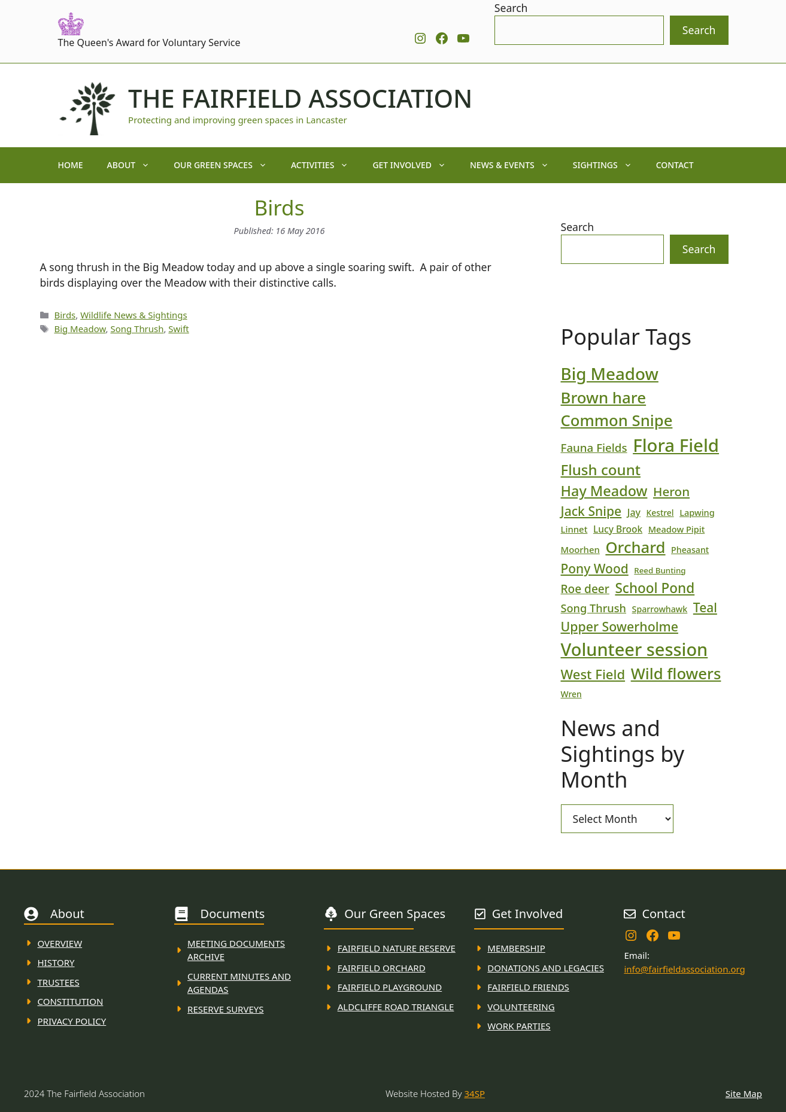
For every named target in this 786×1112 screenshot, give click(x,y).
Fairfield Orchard (382, 968)
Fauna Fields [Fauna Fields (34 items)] (594, 447)
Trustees (59, 982)
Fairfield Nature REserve (397, 948)
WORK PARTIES (518, 1026)
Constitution (71, 1001)
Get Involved (415, 165)
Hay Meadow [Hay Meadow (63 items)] (604, 490)
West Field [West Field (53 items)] (593, 674)
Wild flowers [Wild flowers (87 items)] (676, 673)
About (134, 165)
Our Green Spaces (226, 165)
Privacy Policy (72, 1021)
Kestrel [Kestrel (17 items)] (660, 512)
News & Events (515, 165)
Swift (178, 329)
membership (516, 948)
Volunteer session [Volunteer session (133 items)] (634, 649)
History (56, 962)
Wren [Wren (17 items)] (571, 694)
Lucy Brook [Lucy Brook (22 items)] (617, 529)
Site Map (744, 1093)
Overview (60, 943)
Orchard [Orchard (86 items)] (635, 547)
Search (511, 8)
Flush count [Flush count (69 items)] (601, 469)
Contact (675, 165)
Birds (64, 315)
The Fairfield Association (300, 98)
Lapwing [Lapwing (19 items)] (697, 512)
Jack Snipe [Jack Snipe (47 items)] (591, 510)
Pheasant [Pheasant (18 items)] (690, 549)
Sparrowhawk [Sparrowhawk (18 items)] (660, 609)
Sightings (608, 165)
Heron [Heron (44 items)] (671, 491)
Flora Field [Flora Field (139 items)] (676, 445)
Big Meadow (79, 329)
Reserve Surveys (225, 1009)
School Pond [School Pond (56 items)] (654, 588)
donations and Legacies (545, 968)
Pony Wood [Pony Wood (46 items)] (595, 568)
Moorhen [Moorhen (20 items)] (580, 549)
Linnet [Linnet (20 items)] (574, 529)
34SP (475, 1093)
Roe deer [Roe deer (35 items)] (585, 589)
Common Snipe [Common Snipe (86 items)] (617, 420)
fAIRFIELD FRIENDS (528, 987)
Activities (326, 165)
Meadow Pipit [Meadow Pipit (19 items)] (676, 529)
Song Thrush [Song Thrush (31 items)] (594, 608)
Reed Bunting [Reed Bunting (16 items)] (659, 570)
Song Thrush (136, 329)
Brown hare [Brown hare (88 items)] (604, 397)
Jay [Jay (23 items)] (634, 512)
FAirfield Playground (390, 987)
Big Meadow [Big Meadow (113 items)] (609, 373)
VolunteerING (520, 1007)
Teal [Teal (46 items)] (705, 607)
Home (70, 165)
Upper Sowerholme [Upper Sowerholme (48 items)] (619, 626)
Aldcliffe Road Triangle (396, 1007)
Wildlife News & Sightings (133, 315)
